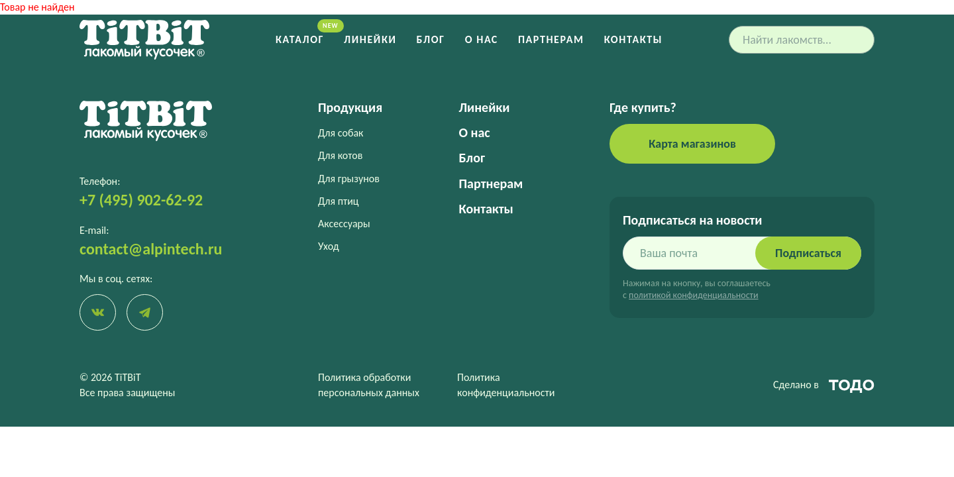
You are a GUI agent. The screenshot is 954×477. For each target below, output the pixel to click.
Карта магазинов (692, 143)
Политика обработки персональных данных (368, 384)
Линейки (370, 39)
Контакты (633, 39)
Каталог (300, 39)
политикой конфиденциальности (693, 295)
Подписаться (808, 253)
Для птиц (338, 201)
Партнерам (551, 39)
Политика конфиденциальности (506, 384)
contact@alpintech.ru (151, 248)
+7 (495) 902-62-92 (141, 199)
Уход (328, 246)
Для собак (340, 133)
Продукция (350, 107)
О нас (481, 39)
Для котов (340, 155)
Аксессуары (344, 223)
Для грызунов (349, 178)
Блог (431, 39)
